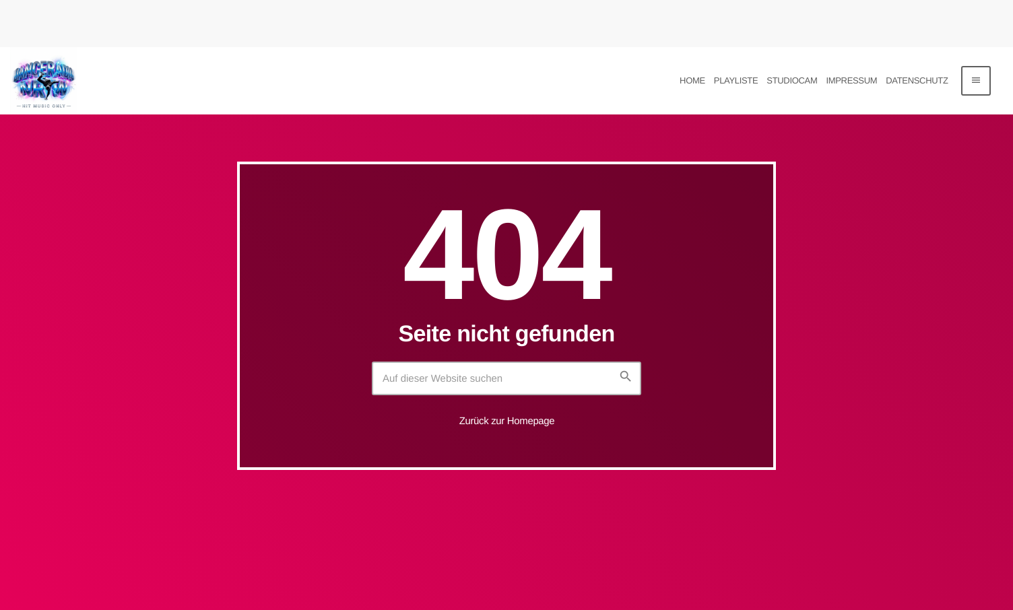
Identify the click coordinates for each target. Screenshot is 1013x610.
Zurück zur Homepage (507, 421)
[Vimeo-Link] (43, 80)
